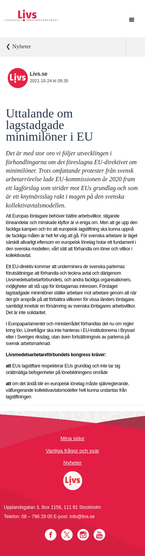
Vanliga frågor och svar (72, 451)
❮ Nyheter (18, 46)
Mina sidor (72, 438)
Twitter (67, 535)
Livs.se (38, 74)
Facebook (50, 535)
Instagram (83, 535)
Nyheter (72, 463)
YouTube (99, 535)
